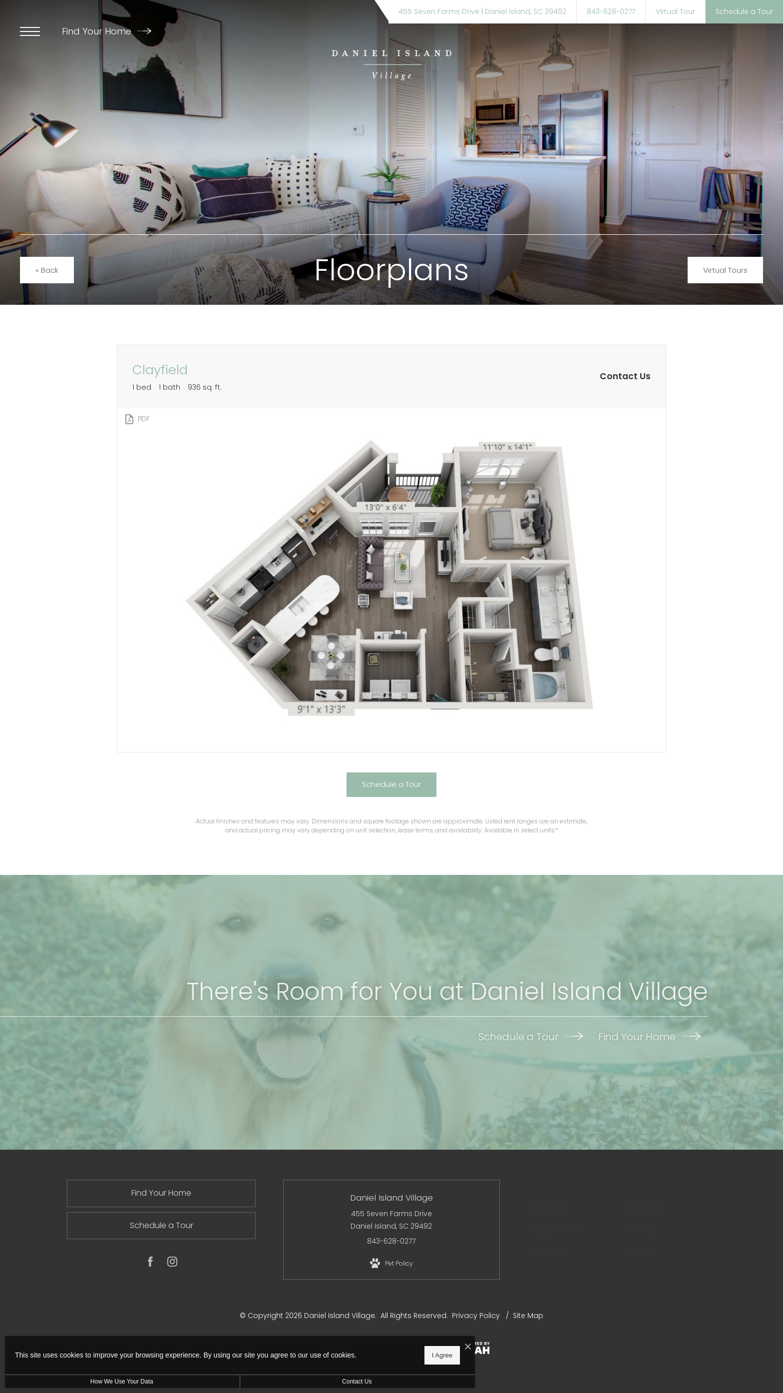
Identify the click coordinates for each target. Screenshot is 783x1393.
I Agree (322, 1353)
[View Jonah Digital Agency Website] (471, 1350)
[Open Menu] (30, 31)
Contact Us (266, 1381)
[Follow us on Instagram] (172, 1264)
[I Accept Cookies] (348, 1344)
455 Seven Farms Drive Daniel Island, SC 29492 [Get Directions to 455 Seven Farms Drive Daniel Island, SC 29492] (391, 1220)
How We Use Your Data (91, 1381)
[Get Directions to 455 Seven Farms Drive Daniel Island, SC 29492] (482, 11)
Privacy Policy (476, 1316)
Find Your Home (106, 31)
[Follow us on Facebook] (150, 1264)
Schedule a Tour (530, 1037)
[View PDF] (136, 419)
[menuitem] (573, 1208)
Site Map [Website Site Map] (528, 1316)
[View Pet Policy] (391, 1263)
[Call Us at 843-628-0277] (611, 11)
